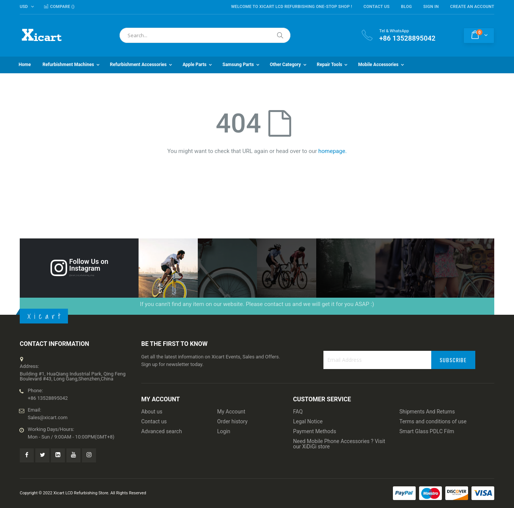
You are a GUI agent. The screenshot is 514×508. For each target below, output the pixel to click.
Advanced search (161, 431)
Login (223, 431)
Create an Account (472, 6)
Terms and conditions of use (433, 421)
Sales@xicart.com (48, 417)
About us (151, 412)
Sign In (431, 6)
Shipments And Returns (427, 412)
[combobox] (205, 35)
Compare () (59, 6)
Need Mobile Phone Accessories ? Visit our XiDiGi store (339, 444)
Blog (406, 6)
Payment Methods (314, 431)
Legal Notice (308, 421)
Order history (232, 421)
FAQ (298, 412)
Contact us (154, 421)
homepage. (332, 151)
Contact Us (376, 6)
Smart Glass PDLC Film (426, 431)
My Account (231, 412)
